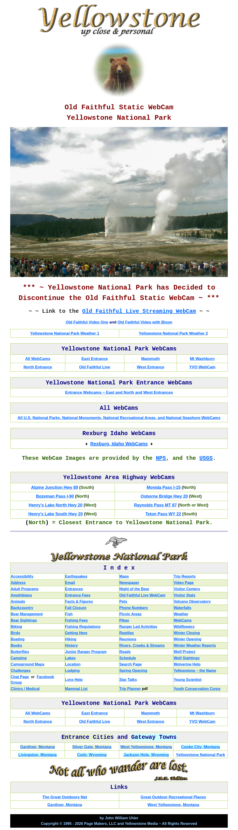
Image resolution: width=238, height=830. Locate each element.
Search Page (130, 664)
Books (16, 645)
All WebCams (37, 359)
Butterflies (20, 652)
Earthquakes (76, 576)
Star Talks (128, 680)
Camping (18, 658)
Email (70, 583)
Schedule (127, 658)
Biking (16, 627)
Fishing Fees (76, 620)
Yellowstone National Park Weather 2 (173, 333)
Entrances (74, 589)
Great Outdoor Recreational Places (173, 797)
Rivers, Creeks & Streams (142, 645)
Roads (125, 652)
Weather (181, 614)
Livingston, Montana (37, 755)
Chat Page (20, 677)
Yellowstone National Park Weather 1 (64, 333)
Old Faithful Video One (87, 322)
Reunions (127, 639)
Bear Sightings (24, 620)
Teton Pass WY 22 (163, 514)
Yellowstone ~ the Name (195, 671)
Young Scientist (188, 680)
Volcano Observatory (192, 601)
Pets (123, 601)
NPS (161, 458)
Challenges (20, 671)
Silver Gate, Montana (91, 747)
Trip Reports (184, 576)
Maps (124, 576)
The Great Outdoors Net (64, 797)
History (71, 645)
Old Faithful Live (94, 367)
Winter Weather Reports (195, 645)
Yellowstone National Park (200, 755)
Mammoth (150, 359)
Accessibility (22, 576)
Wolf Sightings (187, 658)
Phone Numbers (133, 608)
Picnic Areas (130, 614)
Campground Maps (27, 664)
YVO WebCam (202, 367)
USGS (206, 458)
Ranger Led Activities (138, 627)
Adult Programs (25, 589)
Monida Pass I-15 (164, 487)
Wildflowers (184, 627)
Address (18, 583)
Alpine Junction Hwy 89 (54, 487)
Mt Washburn (202, 359)
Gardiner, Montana (37, 747)
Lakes (70, 658)
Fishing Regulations (83, 627)
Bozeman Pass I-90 (55, 496)
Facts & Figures (79, 601)
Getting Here (76, 633)
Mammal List (76, 689)
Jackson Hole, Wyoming (146, 755)
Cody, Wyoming (92, 755)
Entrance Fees (77, 595)
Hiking (70, 639)
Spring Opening (133, 671)
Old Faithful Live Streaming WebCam (139, 311)
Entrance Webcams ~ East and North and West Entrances (119, 392)
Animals (18, 601)
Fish (69, 614)
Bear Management (27, 614)
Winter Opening (187, 639)
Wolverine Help (187, 664)
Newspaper (129, 583)
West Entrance (150, 367)
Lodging (72, 671)
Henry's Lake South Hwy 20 (55, 514)
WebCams (183, 620)
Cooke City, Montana (200, 747)
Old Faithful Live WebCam (142, 595)
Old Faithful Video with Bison (144, 322)
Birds (15, 633)
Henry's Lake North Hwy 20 (55, 505)
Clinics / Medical (25, 689)
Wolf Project (184, 652)
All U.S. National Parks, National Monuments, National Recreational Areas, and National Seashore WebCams (119, 418)
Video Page (184, 583)
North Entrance (37, 367)
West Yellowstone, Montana (146, 747)
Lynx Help (74, 680)
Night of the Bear (134, 589)
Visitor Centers (187, 589)
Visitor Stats (184, 595)
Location (73, 664)
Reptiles (126, 633)
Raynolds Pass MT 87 (155, 505)
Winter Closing (187, 633)
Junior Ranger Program (86, 652)
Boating (18, 639)
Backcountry (22, 608)
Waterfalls (182, 608)
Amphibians (21, 595)
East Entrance (94, 359)
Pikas (124, 620)
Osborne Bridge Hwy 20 (164, 496)
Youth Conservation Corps (197, 689)
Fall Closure (75, 608)
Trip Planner (130, 689)
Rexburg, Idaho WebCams (119, 443)
